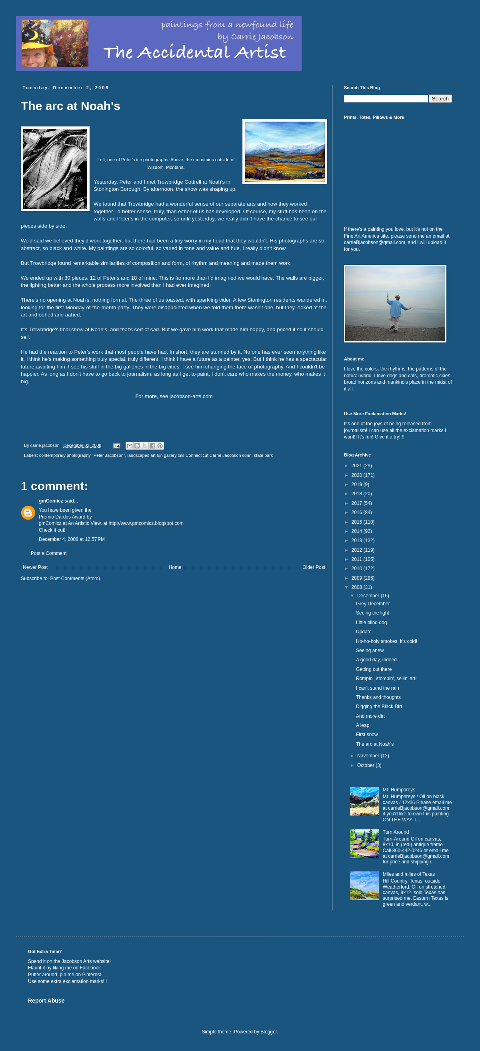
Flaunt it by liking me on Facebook (64, 968)
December (369, 596)
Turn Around (396, 832)
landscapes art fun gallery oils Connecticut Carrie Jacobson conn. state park (200, 455)
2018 (358, 493)
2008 (358, 587)
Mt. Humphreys (399, 790)
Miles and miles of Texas (409, 874)
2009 (358, 578)
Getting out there (374, 669)
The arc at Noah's (375, 744)
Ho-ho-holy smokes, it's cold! (386, 641)
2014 (358, 531)
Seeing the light (372, 613)
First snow (367, 734)
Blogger (268, 1032)
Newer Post (35, 567)
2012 (358, 550)
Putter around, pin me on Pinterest (64, 974)
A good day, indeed (376, 660)
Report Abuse (46, 1000)
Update (364, 632)
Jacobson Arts (77, 961)
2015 (358, 522)
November (369, 756)
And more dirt (370, 716)
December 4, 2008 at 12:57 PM (72, 539)
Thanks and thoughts (378, 697)
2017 (358, 503)
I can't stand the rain (377, 688)
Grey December (373, 604)
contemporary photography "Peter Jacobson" (82, 455)
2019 (358, 484)
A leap (362, 725)
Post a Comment (48, 553)
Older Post (313, 567)
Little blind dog (371, 622)
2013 (358, 540)
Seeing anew (370, 650)
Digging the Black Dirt (379, 706)
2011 (358, 559)
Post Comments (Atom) (75, 578)
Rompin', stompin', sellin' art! (386, 678)
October (366, 765)
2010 (358, 568)
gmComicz (51, 501)
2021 (358, 465)
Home (175, 567)
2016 (358, 512)
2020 (358, 475)
